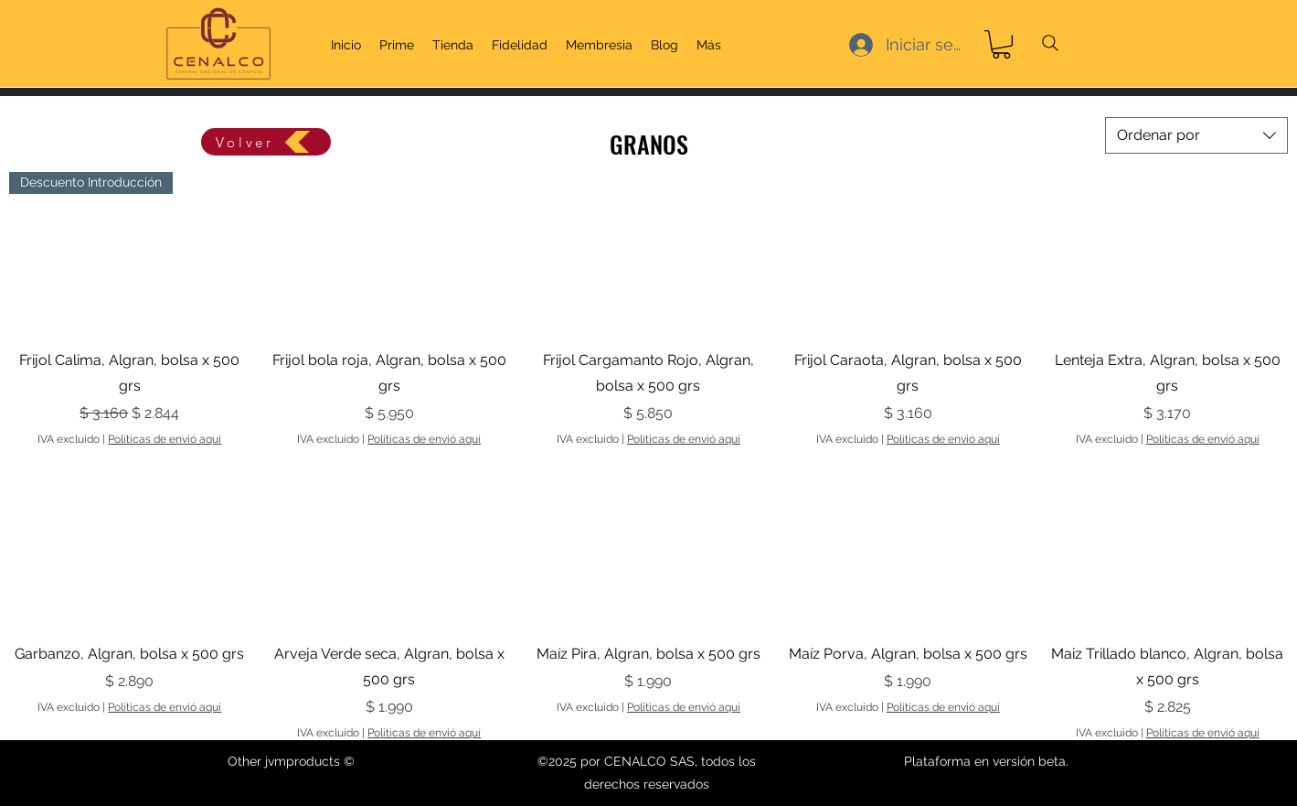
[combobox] (1196, 135)
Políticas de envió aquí (164, 439)
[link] (1001, 44)
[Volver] (266, 142)
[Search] (1050, 43)
